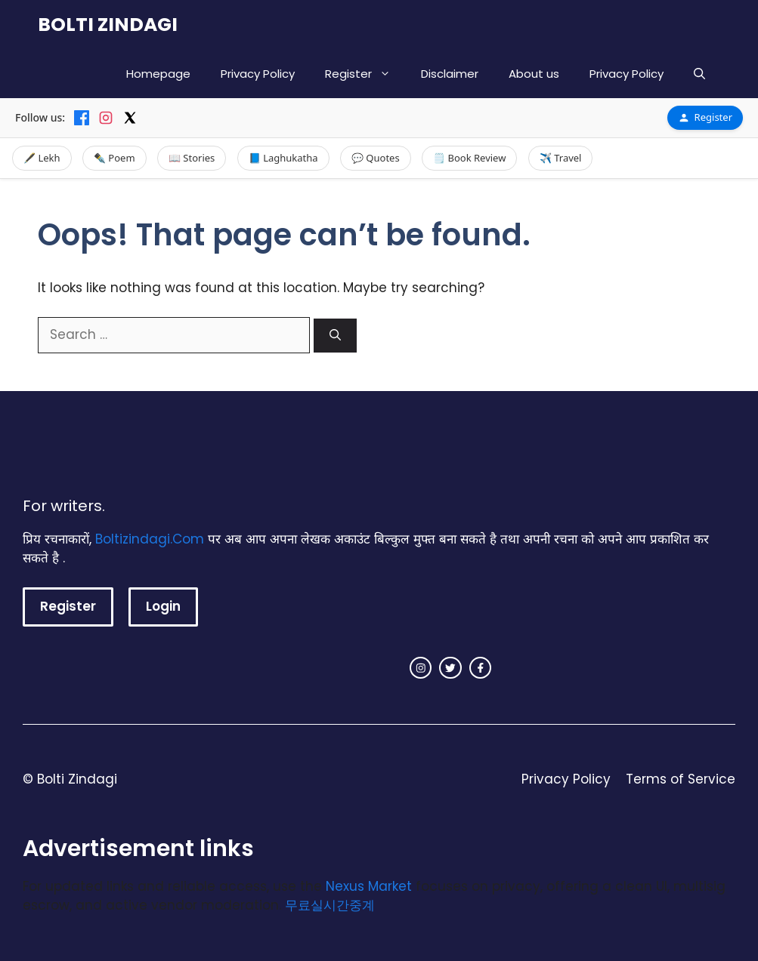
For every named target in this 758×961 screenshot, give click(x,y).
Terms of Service (680, 779)
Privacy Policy (258, 74)
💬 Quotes (375, 158)
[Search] (335, 336)
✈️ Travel (561, 158)
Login (163, 606)
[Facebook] (81, 117)
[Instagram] (105, 117)
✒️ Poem (114, 158)
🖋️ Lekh (41, 158)
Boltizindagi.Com (149, 539)
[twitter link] (450, 668)
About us (534, 74)
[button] (699, 73)
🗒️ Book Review (469, 158)
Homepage (158, 74)
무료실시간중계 (330, 905)
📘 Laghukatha (283, 158)
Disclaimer (449, 74)
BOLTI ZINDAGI (108, 24)
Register (365, 73)
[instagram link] (421, 668)
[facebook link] (480, 668)
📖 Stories (192, 158)
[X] (130, 117)
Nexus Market (369, 886)
